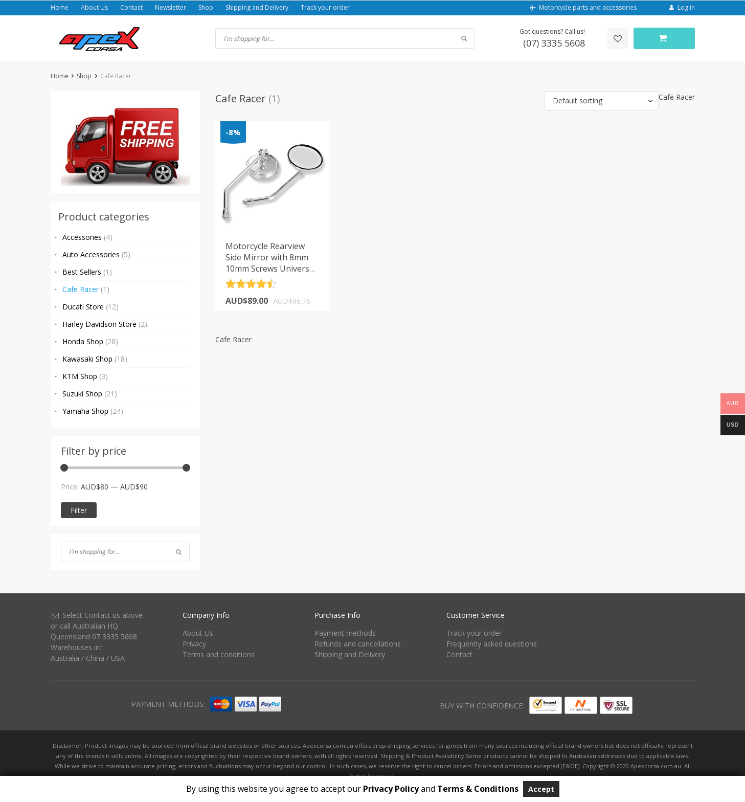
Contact (131, 7)
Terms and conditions (219, 654)
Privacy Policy (391, 788)
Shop (205, 7)
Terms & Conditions (477, 788)
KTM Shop (85, 376)
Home (60, 7)
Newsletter (170, 7)
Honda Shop (90, 341)
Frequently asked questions (491, 644)
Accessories (87, 237)
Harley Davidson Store (104, 324)
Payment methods (345, 633)
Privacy (194, 644)
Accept (541, 789)
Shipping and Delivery (256, 7)
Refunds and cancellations (357, 644)
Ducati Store (90, 306)
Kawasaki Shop (94, 359)
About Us (94, 7)
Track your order (325, 7)
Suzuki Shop (89, 393)
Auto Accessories (96, 254)
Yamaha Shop (92, 411)
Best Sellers (87, 272)
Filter (79, 510)
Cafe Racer (85, 289)
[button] (602, 100)
